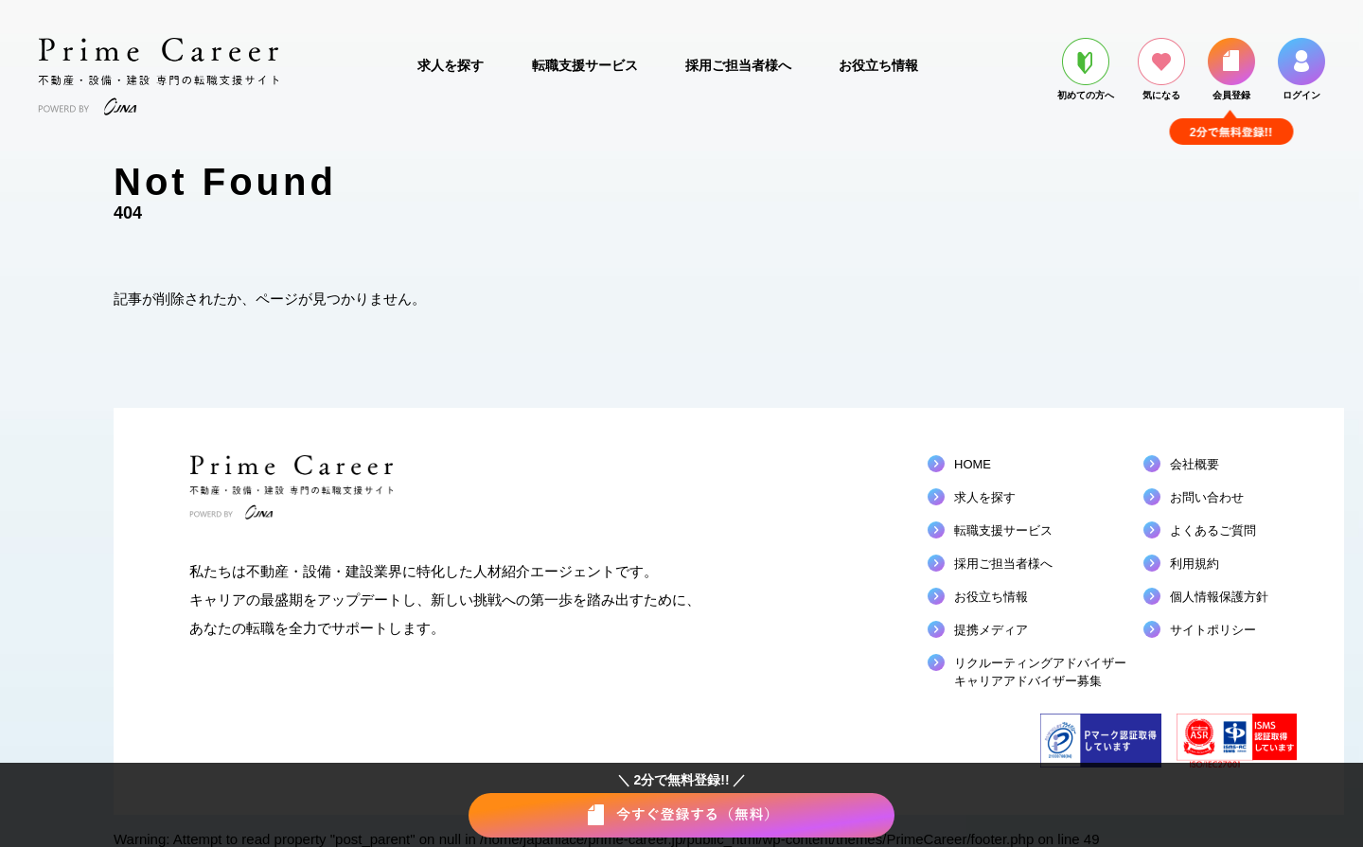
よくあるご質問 (1213, 530)
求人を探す (450, 65)
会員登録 (1231, 69)
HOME (972, 464)
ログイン (1301, 69)
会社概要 (1194, 464)
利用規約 (1194, 563)
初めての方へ (1085, 69)
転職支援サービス (585, 65)
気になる (1161, 69)
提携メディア (991, 630)
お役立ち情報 (878, 65)
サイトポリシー (1213, 630)
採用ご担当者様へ (738, 65)
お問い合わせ (1207, 497)
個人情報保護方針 (1219, 597)
